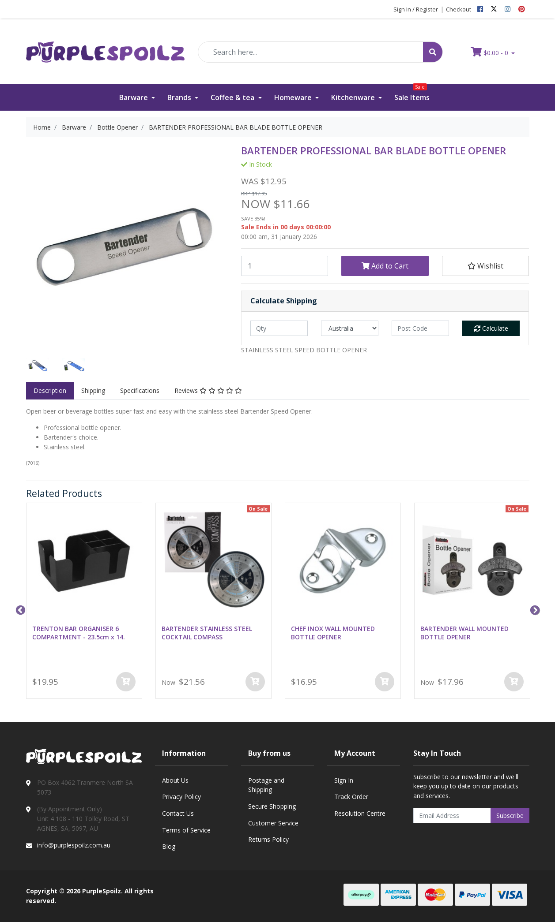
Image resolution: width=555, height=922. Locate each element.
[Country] (349, 328)
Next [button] (533, 609)
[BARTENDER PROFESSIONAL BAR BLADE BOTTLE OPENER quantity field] (284, 266)
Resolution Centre (359, 813)
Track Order (351, 796)
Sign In (343, 780)
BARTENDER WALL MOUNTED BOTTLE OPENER (464, 632)
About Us (175, 780)
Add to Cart (385, 266)
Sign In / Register (415, 9)
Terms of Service (186, 830)
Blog (168, 846)
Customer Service (273, 823)
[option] (37, 367)
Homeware (293, 97)
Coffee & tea (233, 97)
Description (50, 390)
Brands (180, 97)
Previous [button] (19, 609)
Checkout (458, 9)
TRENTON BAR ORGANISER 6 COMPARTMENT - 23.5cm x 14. (78, 632)
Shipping (93, 390)
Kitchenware (354, 97)
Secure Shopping (272, 806)
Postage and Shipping (266, 785)
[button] (485, 266)
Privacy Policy (181, 796)
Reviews (208, 390)
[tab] (50, 390)
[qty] (279, 328)
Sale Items (412, 93)
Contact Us (178, 813)
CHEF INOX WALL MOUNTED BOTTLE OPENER (333, 632)
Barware (134, 97)
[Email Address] (452, 815)
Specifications (139, 390)
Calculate (491, 328)
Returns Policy (268, 839)
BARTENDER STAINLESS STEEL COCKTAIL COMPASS (207, 632)
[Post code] (420, 328)
